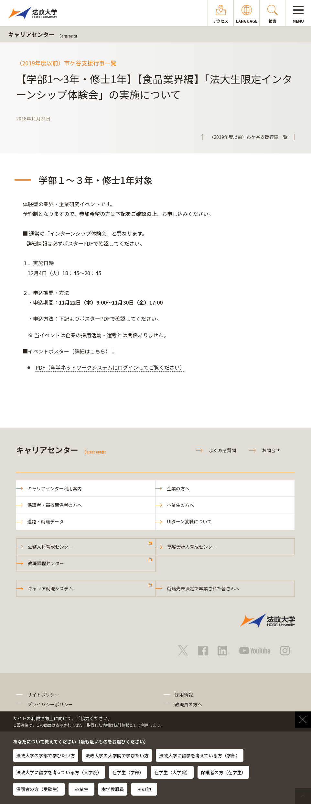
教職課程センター (46, 563)
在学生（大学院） (172, 772)
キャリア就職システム (50, 588)
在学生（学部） (128, 772)
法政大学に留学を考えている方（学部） (199, 755)
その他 (144, 789)
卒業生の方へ (180, 505)
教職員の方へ (188, 704)
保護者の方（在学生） (223, 772)
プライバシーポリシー (50, 704)
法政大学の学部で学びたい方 (45, 755)
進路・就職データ (45, 521)
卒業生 (81, 789)
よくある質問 (222, 450)
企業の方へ (178, 488)
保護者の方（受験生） (38, 789)
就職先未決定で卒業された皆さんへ (203, 588)
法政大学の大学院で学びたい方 (117, 755)
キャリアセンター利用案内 (54, 488)
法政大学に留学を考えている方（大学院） (59, 772)
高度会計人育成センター (192, 546)
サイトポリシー (43, 694)
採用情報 (184, 694)
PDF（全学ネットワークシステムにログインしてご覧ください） (110, 367)
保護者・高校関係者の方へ (54, 505)
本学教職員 (113, 789)
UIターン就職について (189, 521)
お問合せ (271, 450)
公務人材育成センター (50, 546)
